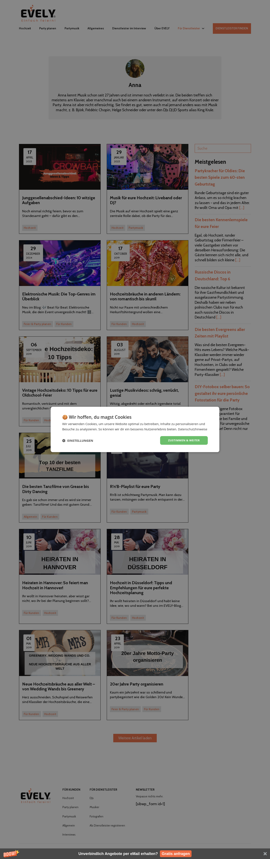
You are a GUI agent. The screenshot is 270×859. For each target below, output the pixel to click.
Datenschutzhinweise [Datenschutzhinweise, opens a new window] (89, 431)
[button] (135, 853)
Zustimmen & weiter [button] (183, 443)
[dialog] (135, 429)
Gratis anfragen (176, 854)
